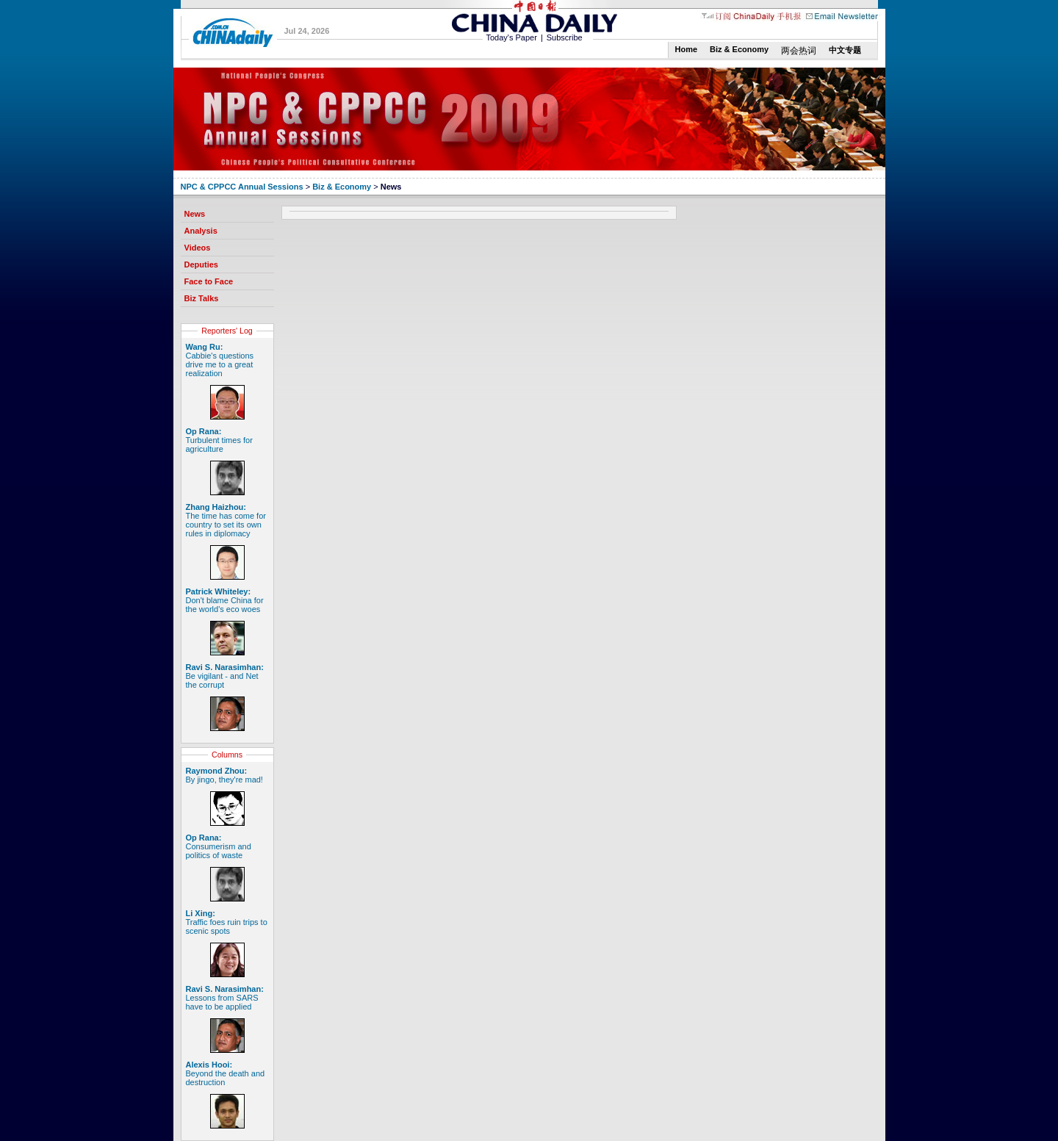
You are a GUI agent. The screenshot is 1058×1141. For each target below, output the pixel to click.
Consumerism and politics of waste (218, 846)
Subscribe (565, 37)
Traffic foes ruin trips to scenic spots (226, 922)
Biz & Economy (739, 49)
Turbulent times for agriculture (219, 440)
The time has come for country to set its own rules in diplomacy (226, 520)
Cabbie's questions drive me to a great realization (220, 360)
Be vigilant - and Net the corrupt (225, 676)
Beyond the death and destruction (225, 1073)
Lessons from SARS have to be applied (225, 998)
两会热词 (798, 51)
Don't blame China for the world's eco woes (225, 600)
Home (686, 49)
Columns (227, 754)
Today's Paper (511, 37)
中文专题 (845, 50)
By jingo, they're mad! (224, 775)
